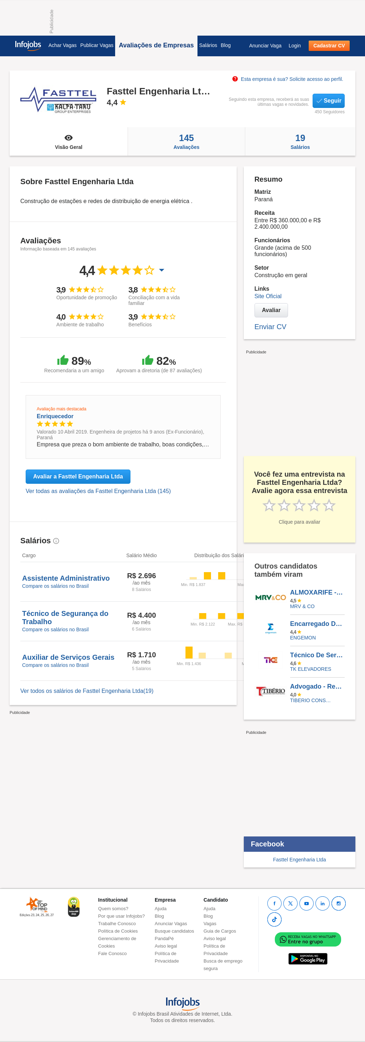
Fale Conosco (112, 953)
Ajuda (160, 908)
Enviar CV (271, 327)
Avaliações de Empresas (156, 45)
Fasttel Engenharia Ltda (299, 859)
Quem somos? (113, 908)
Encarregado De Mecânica (317, 623)
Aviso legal (166, 946)
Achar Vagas (62, 45)
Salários (208, 45)
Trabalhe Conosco (117, 923)
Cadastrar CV (329, 45)
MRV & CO (302, 606)
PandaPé (164, 938)
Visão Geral (68, 141)
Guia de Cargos (220, 931)
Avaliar (271, 310)
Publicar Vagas (96, 45)
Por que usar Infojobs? (121, 916)
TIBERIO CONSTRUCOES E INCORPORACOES (312, 700)
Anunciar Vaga (265, 45)
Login (295, 45)
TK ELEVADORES (310, 669)
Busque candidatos (174, 931)
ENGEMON (303, 638)
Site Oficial (268, 296)
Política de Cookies (118, 931)
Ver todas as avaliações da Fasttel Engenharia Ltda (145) (98, 491)
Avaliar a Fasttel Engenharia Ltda (78, 476)
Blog (226, 45)
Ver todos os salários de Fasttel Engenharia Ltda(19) (87, 691)
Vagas (210, 923)
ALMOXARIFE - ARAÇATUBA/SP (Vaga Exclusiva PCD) (317, 592)
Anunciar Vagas (171, 923)
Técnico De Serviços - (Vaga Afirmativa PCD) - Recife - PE (317, 655)
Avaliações (186, 141)
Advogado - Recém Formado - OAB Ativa (317, 686)
